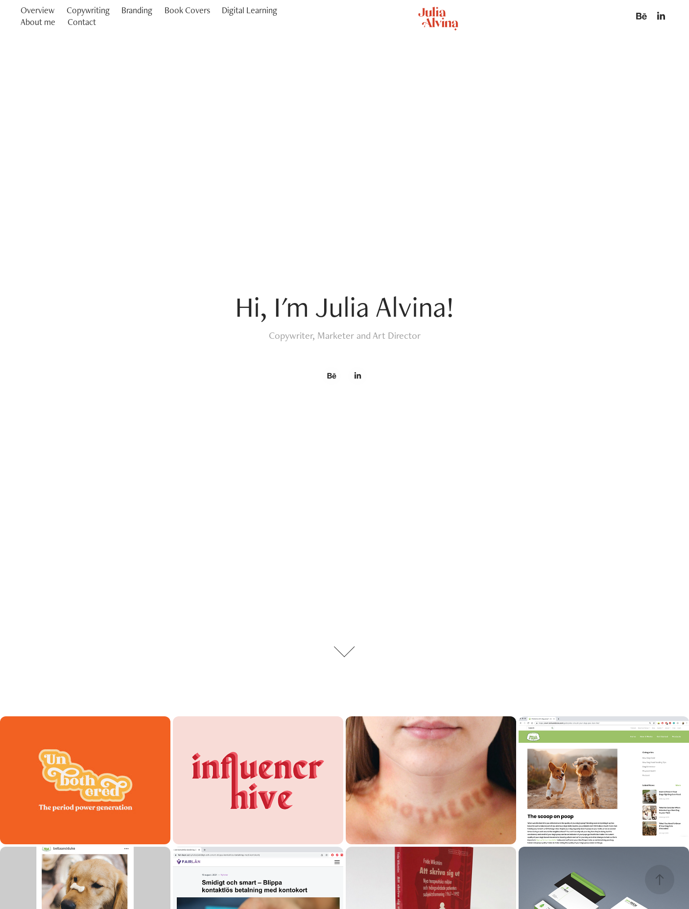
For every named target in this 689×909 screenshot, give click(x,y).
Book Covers (187, 10)
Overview (37, 10)
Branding (136, 10)
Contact (82, 21)
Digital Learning (249, 10)
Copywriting (88, 10)
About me (38, 21)
